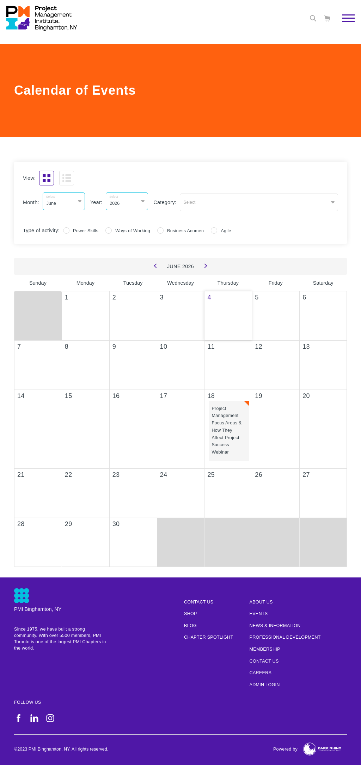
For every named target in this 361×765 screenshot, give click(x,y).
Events (259, 611)
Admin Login (265, 683)
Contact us (198, 600)
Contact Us (264, 659)
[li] (34, 716)
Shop (190, 611)
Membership (265, 647)
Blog (190, 623)
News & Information (275, 623)
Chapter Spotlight (208, 635)
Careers (261, 671)
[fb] (18, 716)
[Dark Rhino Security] (322, 747)
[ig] (50, 716)
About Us (261, 600)
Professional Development (285, 635)
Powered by (285, 747)
